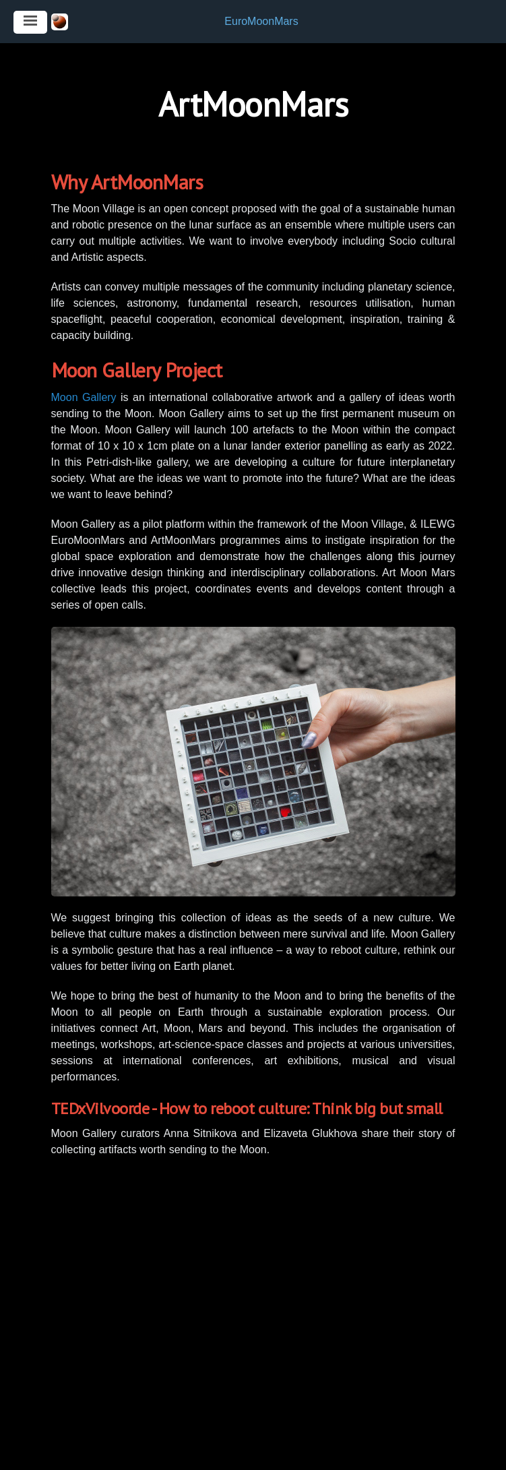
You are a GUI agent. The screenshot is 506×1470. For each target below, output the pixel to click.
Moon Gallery (84, 397)
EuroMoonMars (261, 21)
